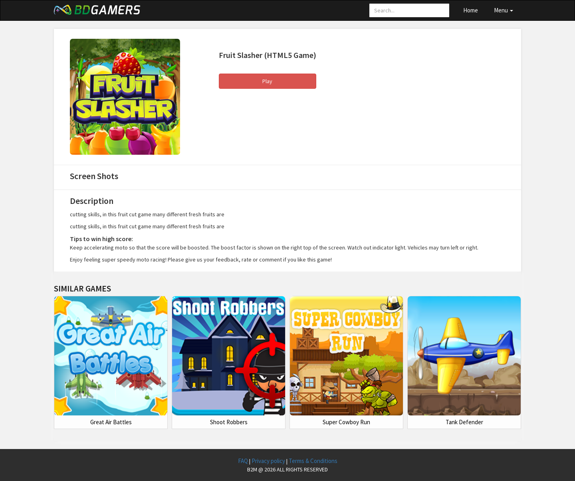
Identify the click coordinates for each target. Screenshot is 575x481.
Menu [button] (503, 10)
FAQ (243, 461)
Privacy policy (269, 461)
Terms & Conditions (313, 461)
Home (470, 10)
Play (267, 81)
